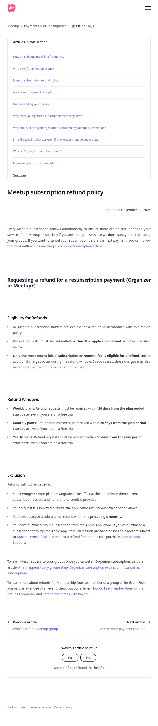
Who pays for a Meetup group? (33, 69)
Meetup (13, 26)
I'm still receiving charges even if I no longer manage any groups (55, 140)
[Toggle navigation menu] (147, 8)
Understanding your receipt (31, 104)
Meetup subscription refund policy (35, 80)
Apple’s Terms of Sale (33, 537)
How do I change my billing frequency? (38, 57)
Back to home (16, 707)
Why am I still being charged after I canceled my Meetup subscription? (59, 128)
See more (19, 175)
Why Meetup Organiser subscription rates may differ (48, 116)
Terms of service (40, 707)
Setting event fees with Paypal (65, 594)
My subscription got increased (33, 163)
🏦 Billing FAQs (82, 26)
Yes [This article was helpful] (70, 657)
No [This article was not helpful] (88, 657)
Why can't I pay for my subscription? (37, 151)
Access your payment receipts (32, 92)
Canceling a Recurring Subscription (65, 246)
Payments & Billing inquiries (45, 26)
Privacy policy (63, 707)
